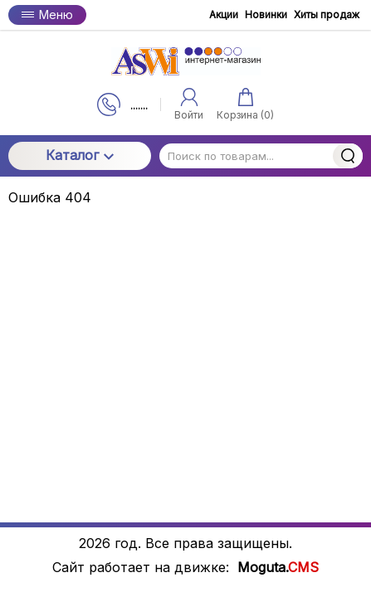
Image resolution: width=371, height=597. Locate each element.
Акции (223, 15)
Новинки (266, 15)
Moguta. (278, 567)
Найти (347, 155)
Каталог (80, 155)
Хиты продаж (326, 15)
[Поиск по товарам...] (261, 155)
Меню (47, 14)
